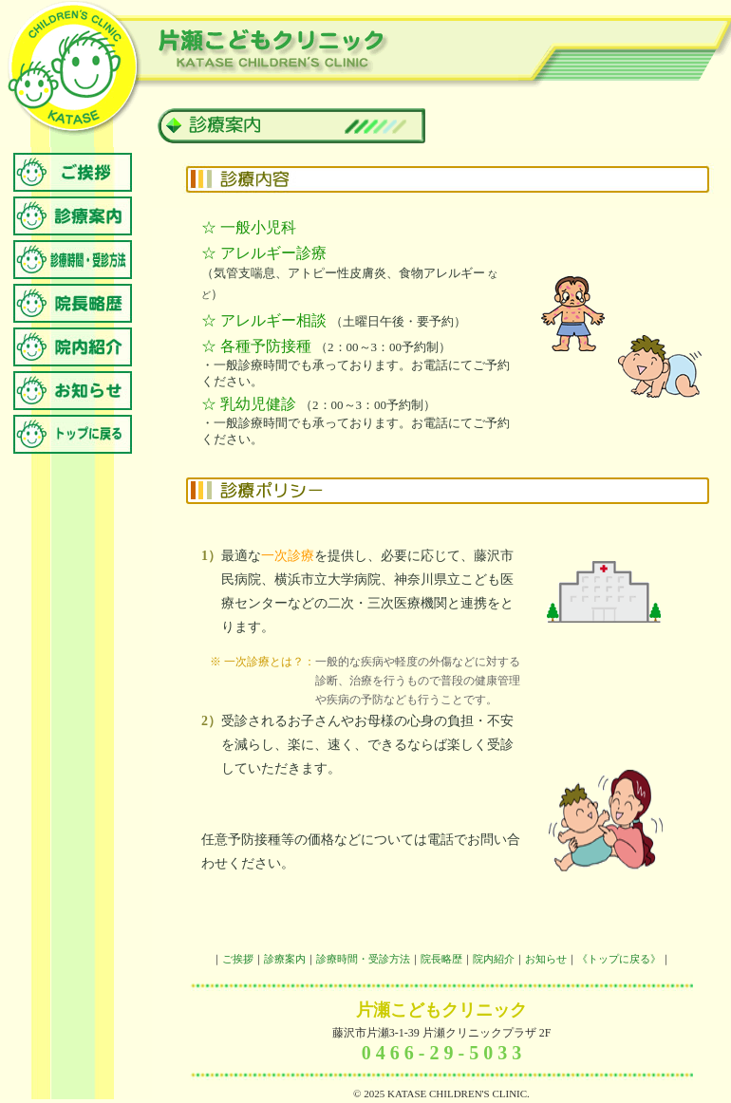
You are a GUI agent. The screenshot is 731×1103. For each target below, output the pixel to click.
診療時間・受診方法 (363, 958)
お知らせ (546, 958)
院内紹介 (494, 958)
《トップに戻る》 (619, 958)
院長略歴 (441, 958)
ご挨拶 (237, 958)
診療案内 (285, 958)
